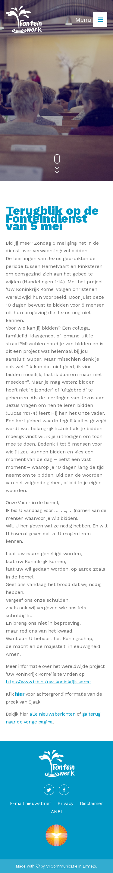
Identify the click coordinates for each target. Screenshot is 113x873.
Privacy (66, 803)
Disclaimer (91, 803)
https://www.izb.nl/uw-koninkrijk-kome (48, 682)
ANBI (56, 811)
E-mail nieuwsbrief (30, 803)
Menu (91, 19)
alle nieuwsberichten (52, 714)
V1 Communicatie (61, 866)
